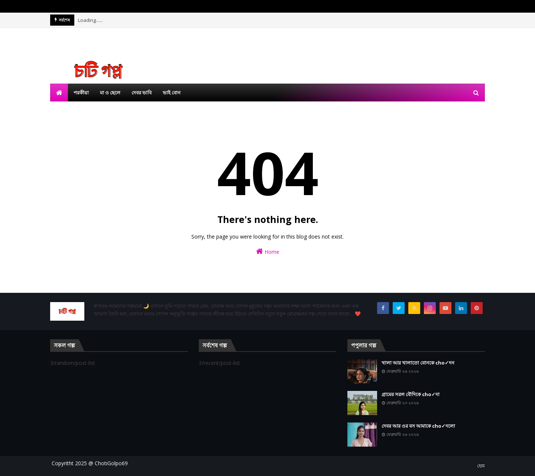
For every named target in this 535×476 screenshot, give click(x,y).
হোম (481, 466)
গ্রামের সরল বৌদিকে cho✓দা (411, 394)
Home (267, 251)
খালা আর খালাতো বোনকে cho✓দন (418, 362)
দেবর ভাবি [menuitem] (142, 92)
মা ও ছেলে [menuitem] (110, 92)
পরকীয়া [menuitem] (81, 92)
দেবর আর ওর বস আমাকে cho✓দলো (418, 425)
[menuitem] (59, 92)
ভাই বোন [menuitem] (172, 92)
